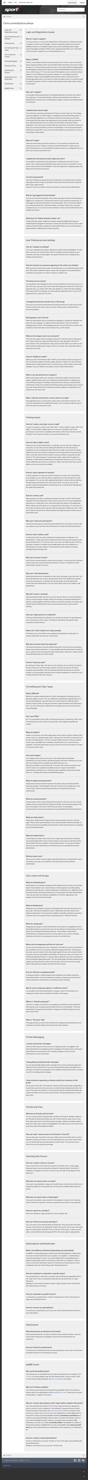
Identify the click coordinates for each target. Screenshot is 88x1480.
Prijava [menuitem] (82, 3)
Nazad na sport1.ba (25, 2)
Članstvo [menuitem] (22, 1460)
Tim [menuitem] (27, 1460)
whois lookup (56, 1411)
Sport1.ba (6, 1465)
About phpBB (56, 1379)
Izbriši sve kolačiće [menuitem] (10, 1460)
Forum (10, 2)
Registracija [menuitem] (72, 3)
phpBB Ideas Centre (60, 1392)
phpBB (61, 328)
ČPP (15, 2)
